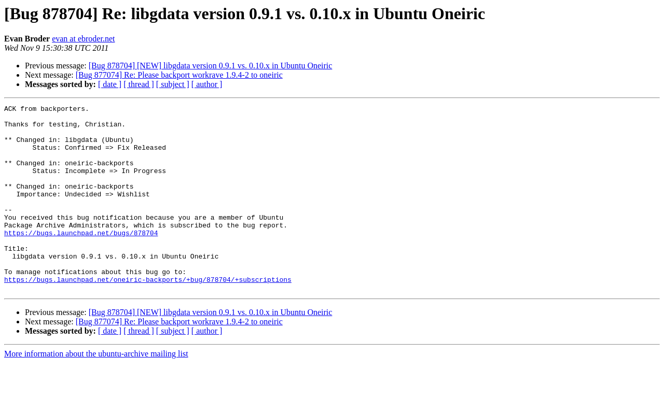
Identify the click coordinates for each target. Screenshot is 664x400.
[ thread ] (138, 84)
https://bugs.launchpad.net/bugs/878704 (81, 259)
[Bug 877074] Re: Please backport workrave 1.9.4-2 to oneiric (179, 74)
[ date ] (109, 84)
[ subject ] (172, 84)
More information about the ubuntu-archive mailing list (96, 391)
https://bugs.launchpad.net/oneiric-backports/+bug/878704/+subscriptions (148, 315)
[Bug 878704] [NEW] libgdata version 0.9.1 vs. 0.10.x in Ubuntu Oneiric (211, 65)
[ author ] (207, 84)
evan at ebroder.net (83, 38)
